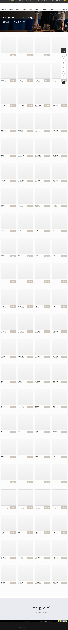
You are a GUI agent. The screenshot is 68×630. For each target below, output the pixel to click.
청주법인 (60, 0)
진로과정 (30, 9)
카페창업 (64, 0)
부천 (5, 2)
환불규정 (50, 621)
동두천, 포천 (57, 0)
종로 (16, 0)
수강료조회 (64, 56)
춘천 (49, 0)
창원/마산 (56, 2)
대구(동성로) (46, 0)
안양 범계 (23, 2)
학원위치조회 (64, 69)
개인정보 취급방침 (10, 621)
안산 (20, 2)
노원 (20, 0)
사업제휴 (40, 621)
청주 (49, 2)
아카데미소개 (3, 9)
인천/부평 (23, 0)
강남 (5, 0)
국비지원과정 (44, 9)
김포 (9, 2)
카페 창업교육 (37, 9)
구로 (9, 0)
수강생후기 (64, 73)
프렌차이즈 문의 (27, 621)
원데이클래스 (51, 9)
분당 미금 (42, 0)
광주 (38, 2)
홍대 (12, 0)
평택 (60, 2)
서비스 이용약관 (3, 621)
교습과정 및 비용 (34, 621)
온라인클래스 (64, 77)
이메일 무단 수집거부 (19, 621)
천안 (53, 2)
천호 (38, 0)
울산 (31, 2)
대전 (34, 2)
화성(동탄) (45, 2)
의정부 (53, 0)
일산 (12, 2)
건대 (34, 0)
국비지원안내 (64, 64)
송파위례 (31, 0)
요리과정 (24, 9)
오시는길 (45, 621)
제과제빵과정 (18, 9)
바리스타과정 (11, 9)
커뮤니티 (58, 9)
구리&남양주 (27, 2)
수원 (16, 2)
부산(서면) (42, 2)
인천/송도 (27, 0)
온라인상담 (64, 60)
